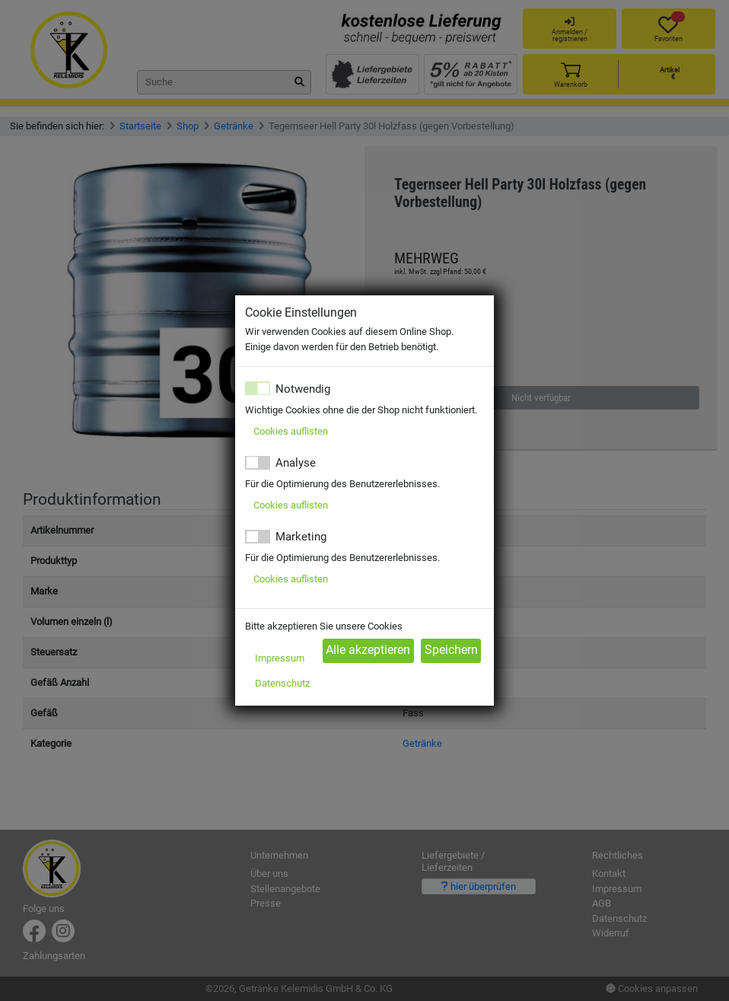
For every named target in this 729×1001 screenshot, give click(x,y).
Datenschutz (282, 683)
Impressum (279, 658)
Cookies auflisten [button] (290, 431)
